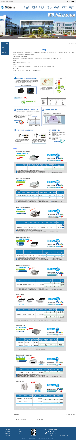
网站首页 (27, 7)
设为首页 (68, 1)
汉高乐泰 (4, 52)
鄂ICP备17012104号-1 (50, 438)
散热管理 (42, 419)
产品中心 (49, 7)
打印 (67, 414)
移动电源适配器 (23, 419)
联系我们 (71, 7)
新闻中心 (41, 7)
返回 (72, 414)
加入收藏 (72, 1)
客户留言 (64, 7)
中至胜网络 (43, 438)
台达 (3, 47)
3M (3, 49)
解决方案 (56, 7)
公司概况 (34, 7)
